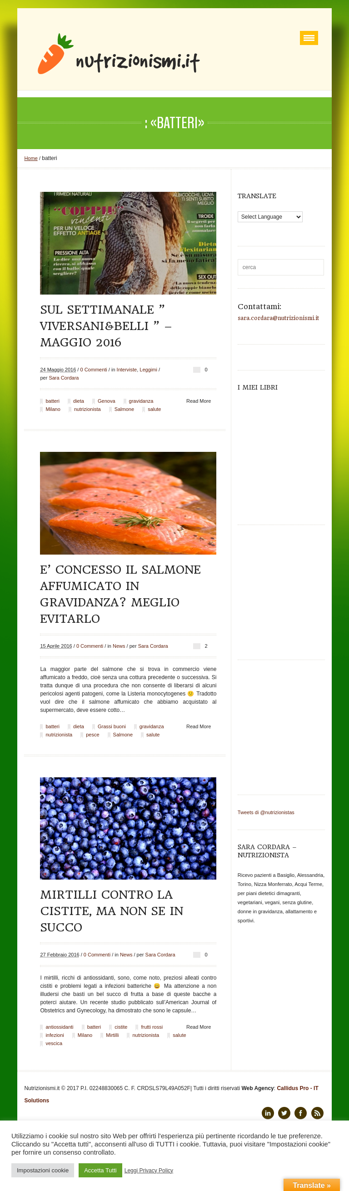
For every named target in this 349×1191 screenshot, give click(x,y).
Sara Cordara (64, 377)
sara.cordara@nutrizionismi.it (278, 318)
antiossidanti (59, 1027)
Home (30, 158)
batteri (52, 401)
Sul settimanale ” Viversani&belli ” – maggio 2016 (106, 326)
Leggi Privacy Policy (149, 1170)
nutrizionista (87, 409)
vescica (53, 1043)
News (119, 646)
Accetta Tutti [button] (100, 1170)
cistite (121, 1027)
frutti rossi (152, 1027)
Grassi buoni (112, 726)
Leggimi (148, 369)
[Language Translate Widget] (270, 216)
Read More (198, 401)
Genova (106, 401)
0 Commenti (93, 369)
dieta (78, 401)
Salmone (124, 409)
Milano (52, 409)
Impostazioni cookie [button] (43, 1170)
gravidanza (141, 401)
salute (154, 409)
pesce (92, 734)
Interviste (127, 369)
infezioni (54, 1035)
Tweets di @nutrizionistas (266, 812)
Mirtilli (112, 1035)
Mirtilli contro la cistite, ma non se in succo (111, 911)
